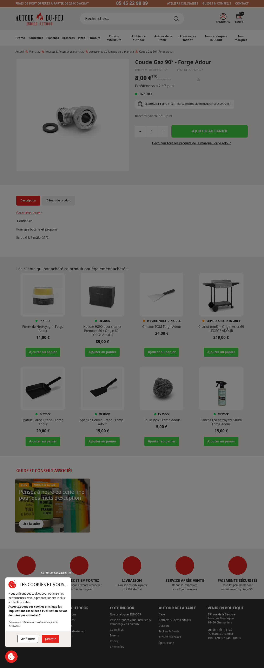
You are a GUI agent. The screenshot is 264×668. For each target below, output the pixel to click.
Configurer (27, 639)
